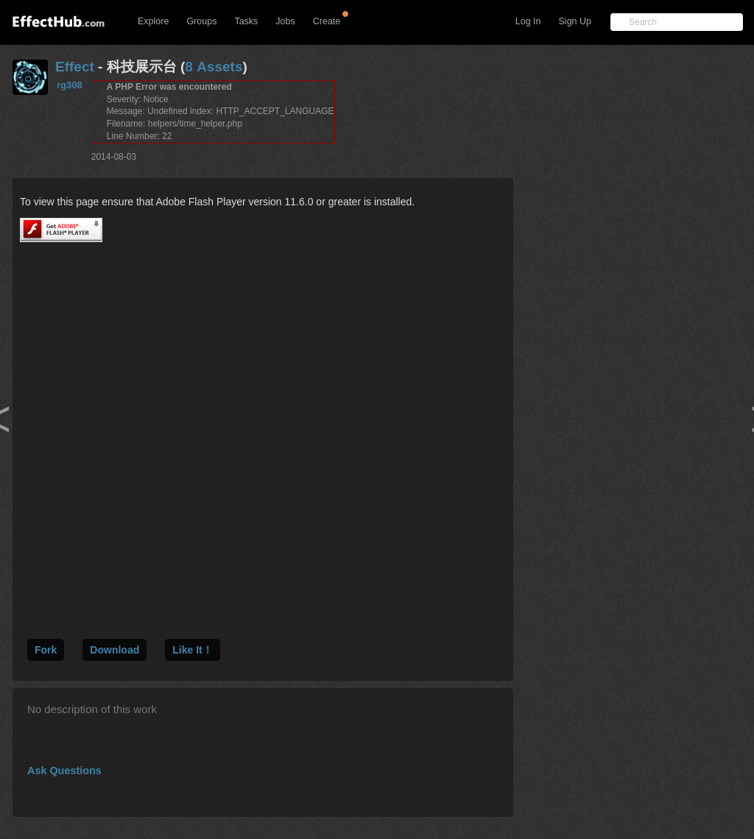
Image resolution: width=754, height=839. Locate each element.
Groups (201, 21)
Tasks (246, 21)
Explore (153, 21)
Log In (528, 21)
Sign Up (575, 21)
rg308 (69, 85)
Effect (74, 66)
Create (327, 21)
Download (114, 650)
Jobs (285, 21)
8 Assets (213, 66)
